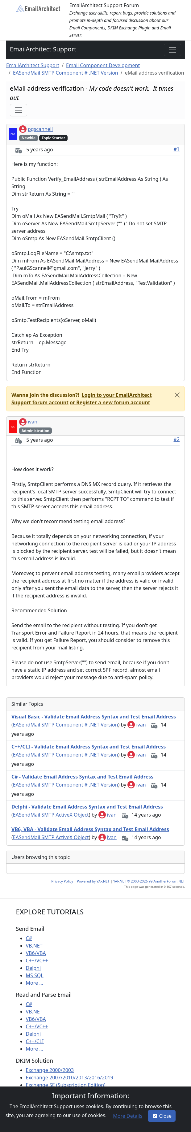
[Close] (177, 395)
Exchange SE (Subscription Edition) (66, 1085)
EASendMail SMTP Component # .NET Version (65, 72)
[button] (109, 402)
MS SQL (35, 975)
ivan (28, 421)
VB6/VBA (36, 953)
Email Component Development (103, 65)
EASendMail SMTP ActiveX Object (51, 814)
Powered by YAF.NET (93, 881)
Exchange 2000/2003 (50, 1070)
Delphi (33, 968)
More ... (35, 982)
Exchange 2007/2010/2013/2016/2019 (69, 1077)
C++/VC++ (37, 960)
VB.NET (34, 945)
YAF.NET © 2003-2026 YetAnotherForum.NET (149, 881)
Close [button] (162, 1115)
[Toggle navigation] (172, 50)
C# (29, 938)
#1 (177, 148)
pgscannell (36, 129)
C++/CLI (35, 1041)
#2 (177, 439)
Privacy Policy (62, 881)
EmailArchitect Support (43, 49)
